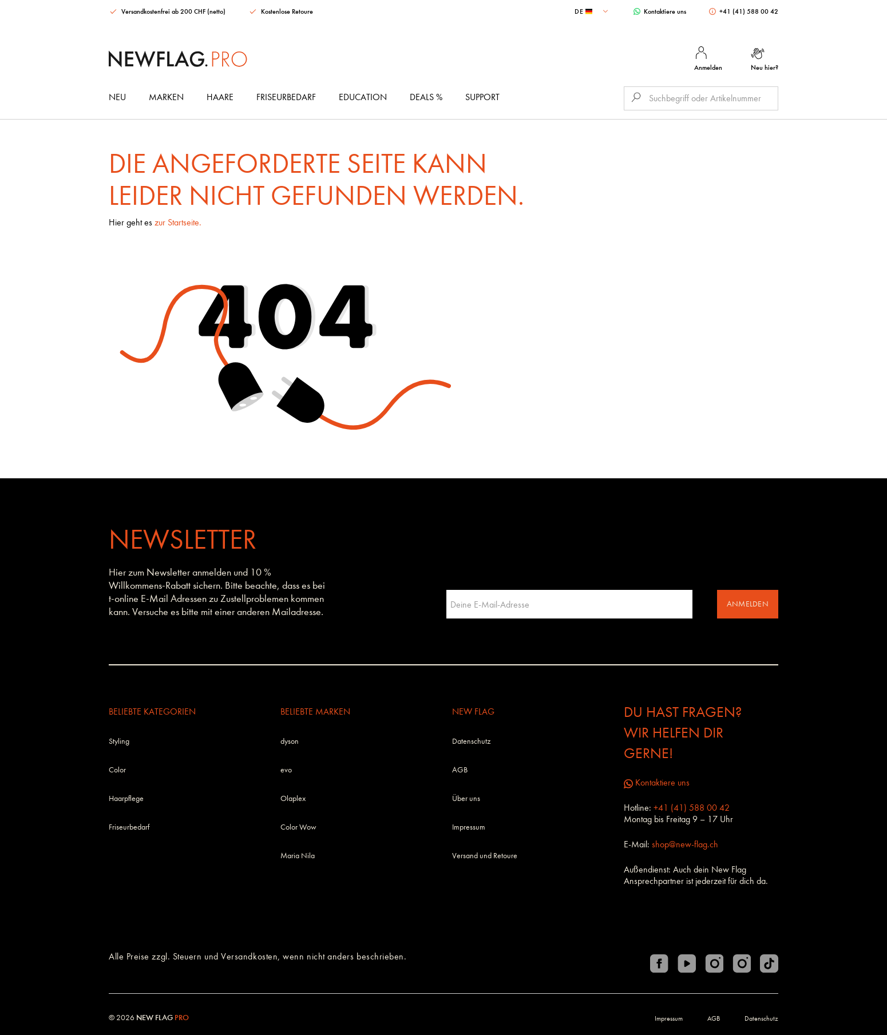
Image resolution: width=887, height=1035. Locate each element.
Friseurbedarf (286, 97)
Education (363, 97)
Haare (220, 97)
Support (482, 97)
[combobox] (593, 11)
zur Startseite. (178, 222)
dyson (289, 741)
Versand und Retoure (484, 855)
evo (286, 770)
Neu (117, 97)
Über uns (466, 798)
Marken (166, 97)
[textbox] (593, 11)
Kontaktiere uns (659, 11)
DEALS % (426, 97)
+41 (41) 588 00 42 (743, 11)
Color (117, 770)
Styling (119, 741)
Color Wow (298, 827)
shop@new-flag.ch (685, 844)
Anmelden (748, 604)
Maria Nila (297, 855)
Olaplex (293, 798)
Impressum (468, 827)
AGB (460, 770)
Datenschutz (471, 741)
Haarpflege (126, 798)
